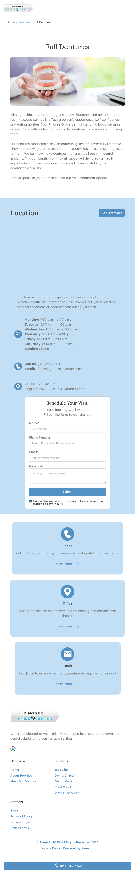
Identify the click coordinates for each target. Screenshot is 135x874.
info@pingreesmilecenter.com (58, 369)
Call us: (31, 364)
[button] (13, 748)
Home (11, 22)
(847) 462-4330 (49, 364)
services (24, 22)
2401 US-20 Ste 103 (40, 384)
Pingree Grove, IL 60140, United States (55, 389)
